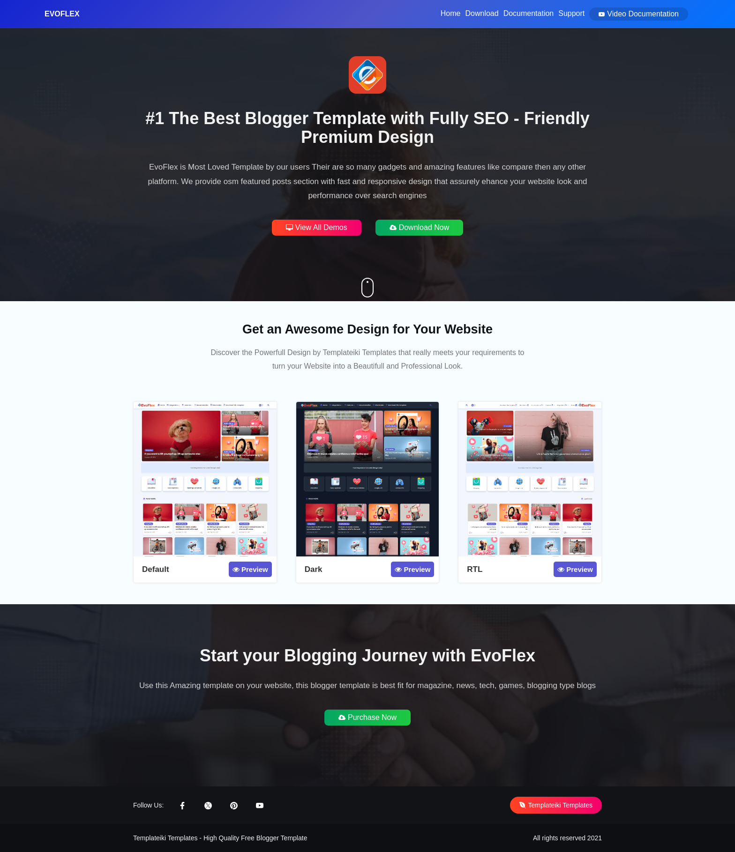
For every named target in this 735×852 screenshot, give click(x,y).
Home (451, 13)
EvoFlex (62, 14)
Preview (250, 569)
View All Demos (316, 227)
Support (571, 13)
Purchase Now (367, 717)
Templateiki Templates (555, 805)
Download (481, 13)
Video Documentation (639, 14)
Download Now (420, 227)
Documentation (528, 13)
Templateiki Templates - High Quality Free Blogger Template (220, 838)
